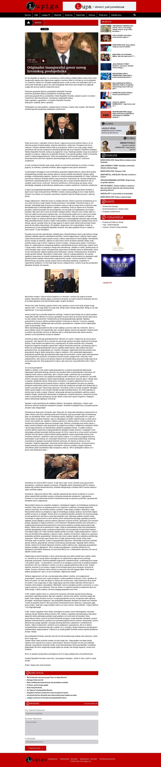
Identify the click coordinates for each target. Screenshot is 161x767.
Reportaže (80, 15)
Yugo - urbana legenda (111, 225)
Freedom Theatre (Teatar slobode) (115, 227)
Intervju (92, 15)
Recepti (108, 202)
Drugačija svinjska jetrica (111, 211)
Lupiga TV (46, 15)
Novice (28, 15)
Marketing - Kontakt (88, 759)
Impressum (53, 759)
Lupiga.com (107, 283)
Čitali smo (103, 15)
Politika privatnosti (107, 759)
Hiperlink (57, 15)
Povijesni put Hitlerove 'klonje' (113, 222)
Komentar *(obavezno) (61, 727)
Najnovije (106, 22)
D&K (36, 15)
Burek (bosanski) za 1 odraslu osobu (115, 209)
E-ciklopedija (112, 217)
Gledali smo (116, 15)
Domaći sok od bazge (110, 206)
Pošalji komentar (35, 748)
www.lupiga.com (85, 761)
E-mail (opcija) (61, 741)
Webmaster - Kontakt (69, 759)
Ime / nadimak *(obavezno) (61, 712)
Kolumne (69, 15)
